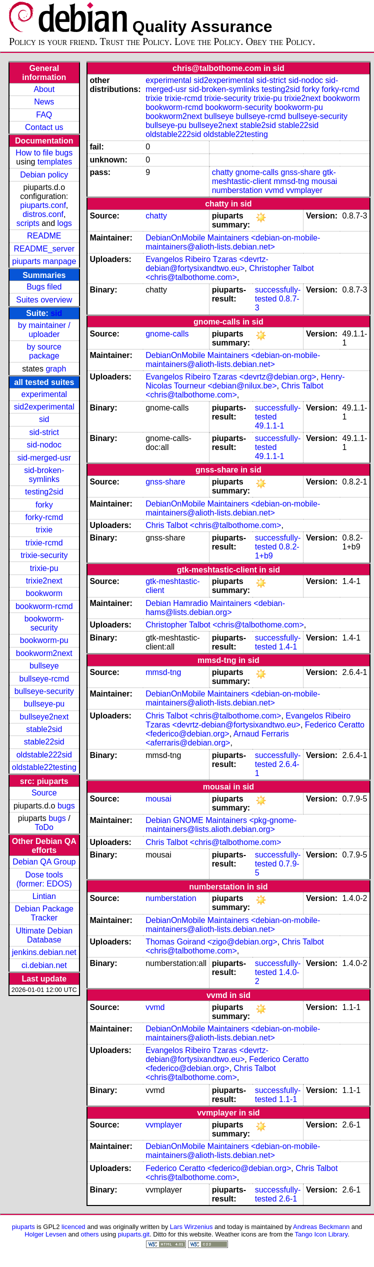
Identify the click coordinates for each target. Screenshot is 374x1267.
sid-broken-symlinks (44, 475)
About (44, 89)
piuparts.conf (43, 205)
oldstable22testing (44, 767)
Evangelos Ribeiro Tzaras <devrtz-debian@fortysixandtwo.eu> (207, 263)
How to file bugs (44, 152)
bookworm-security (44, 623)
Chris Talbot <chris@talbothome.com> (234, 390)
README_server (44, 248)
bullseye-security (44, 691)
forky (44, 504)
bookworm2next (44, 653)
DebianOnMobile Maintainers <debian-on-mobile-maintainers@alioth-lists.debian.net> (233, 242)
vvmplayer (304, 190)
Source (44, 792)
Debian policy (44, 174)
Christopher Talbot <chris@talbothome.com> (230, 273)
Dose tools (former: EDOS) (44, 879)
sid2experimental (44, 406)
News (44, 102)
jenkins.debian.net (44, 952)
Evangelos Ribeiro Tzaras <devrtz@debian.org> (231, 376)
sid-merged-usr (44, 458)
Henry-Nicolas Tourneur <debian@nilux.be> (245, 381)
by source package (44, 351)
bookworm (44, 593)
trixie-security (44, 555)
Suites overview (44, 300)
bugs (66, 806)
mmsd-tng (291, 181)
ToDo (44, 827)
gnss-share (300, 172)
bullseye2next (44, 716)
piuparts (23, 1226)
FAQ (44, 114)
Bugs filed (44, 286)
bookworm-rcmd (44, 606)
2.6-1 (288, 1198)
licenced (74, 1226)
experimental (44, 394)
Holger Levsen (45, 1234)
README (44, 236)
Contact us (44, 127)
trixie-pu (44, 568)
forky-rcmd (45, 517)
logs (65, 223)
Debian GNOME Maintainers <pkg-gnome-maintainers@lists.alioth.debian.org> (221, 825)
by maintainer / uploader (44, 329)
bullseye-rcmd (44, 678)
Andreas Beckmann (321, 1226)
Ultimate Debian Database (44, 935)
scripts (28, 223)
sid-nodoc (44, 444)
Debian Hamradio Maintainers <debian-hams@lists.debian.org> (215, 607)
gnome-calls (257, 172)
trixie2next (44, 580)
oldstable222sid (44, 754)
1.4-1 (288, 646)
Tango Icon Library (321, 1234)
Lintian (44, 896)
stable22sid (44, 742)
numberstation (237, 190)
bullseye (44, 666)
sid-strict (45, 432)
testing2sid (44, 492)
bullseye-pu (44, 704)
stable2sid (44, 729)
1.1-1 (288, 1099)
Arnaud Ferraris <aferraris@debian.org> (217, 738)
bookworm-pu (44, 640)
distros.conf (43, 214)
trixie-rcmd (44, 542)
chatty (223, 172)
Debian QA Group (44, 862)
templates (55, 162)
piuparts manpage (44, 261)
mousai (325, 181)
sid (56, 313)
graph (56, 368)
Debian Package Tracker (44, 913)
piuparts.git (134, 1234)
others (90, 1234)
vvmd (274, 190)
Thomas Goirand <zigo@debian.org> (212, 942)
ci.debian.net (44, 965)
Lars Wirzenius (191, 1226)
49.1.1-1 (269, 426)
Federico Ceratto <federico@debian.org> (227, 1063)
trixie (44, 530)
